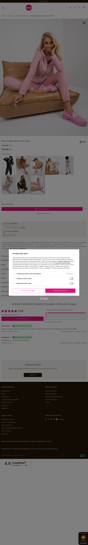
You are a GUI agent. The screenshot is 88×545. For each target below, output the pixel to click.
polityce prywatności (64, 261)
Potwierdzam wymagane (28, 290)
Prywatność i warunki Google (62, 263)
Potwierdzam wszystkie (60, 290)
